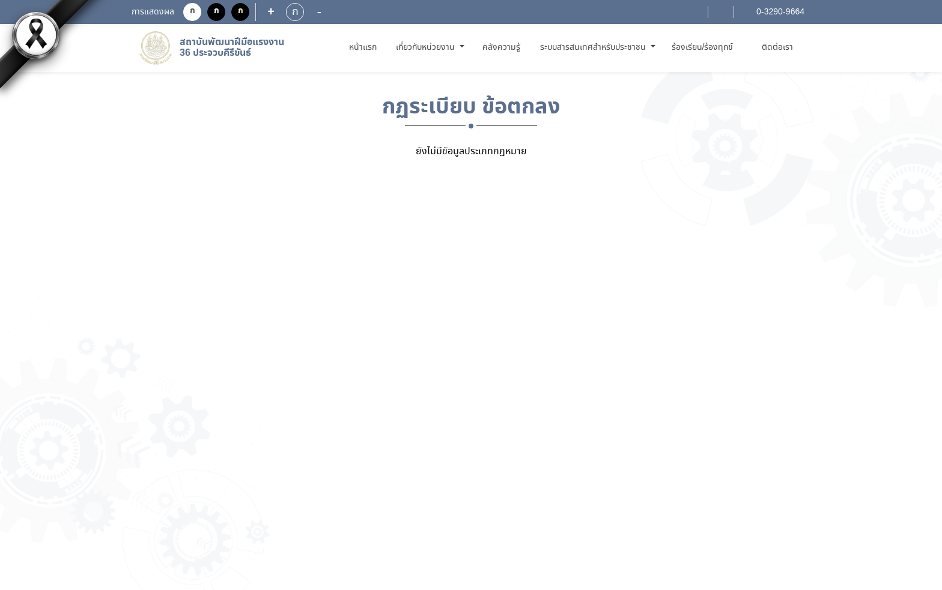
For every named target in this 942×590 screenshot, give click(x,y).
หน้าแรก (365, 47)
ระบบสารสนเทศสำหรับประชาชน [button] (594, 47)
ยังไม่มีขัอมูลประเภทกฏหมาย (471, 151)
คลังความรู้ (501, 47)
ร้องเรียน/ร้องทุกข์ (703, 47)
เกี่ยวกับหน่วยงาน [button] (426, 47)
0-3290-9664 (779, 12)
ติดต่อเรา (777, 47)
